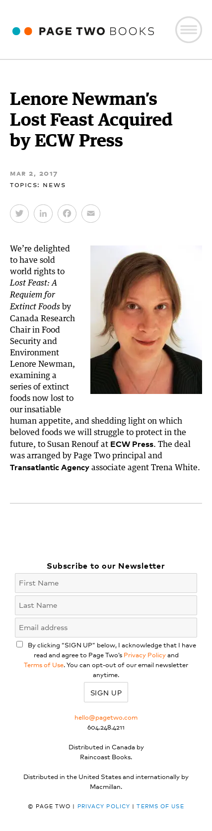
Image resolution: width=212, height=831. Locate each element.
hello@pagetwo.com (106, 717)
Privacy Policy (145, 654)
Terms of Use (44, 664)
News (54, 184)
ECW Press (131, 443)
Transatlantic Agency (49, 466)
